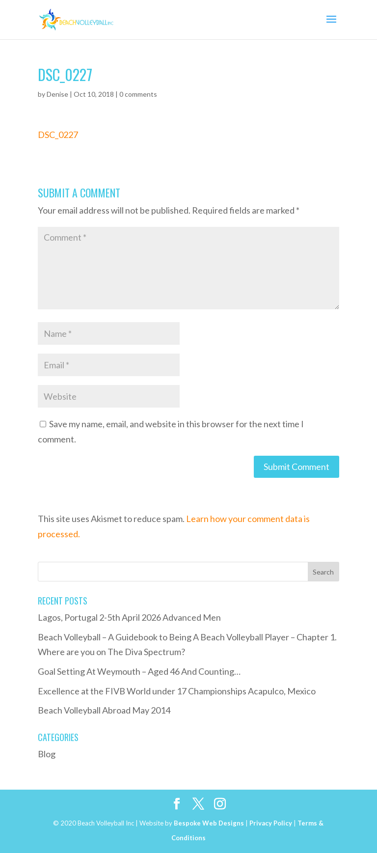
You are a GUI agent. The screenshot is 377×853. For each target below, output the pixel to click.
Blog (46, 753)
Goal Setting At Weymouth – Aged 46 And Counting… (139, 671)
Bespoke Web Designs (209, 823)
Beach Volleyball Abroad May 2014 (104, 710)
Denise (57, 94)
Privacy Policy (270, 823)
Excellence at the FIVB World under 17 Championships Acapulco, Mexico (177, 691)
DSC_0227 (58, 134)
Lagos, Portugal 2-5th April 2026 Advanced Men (129, 617)
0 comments (138, 94)
